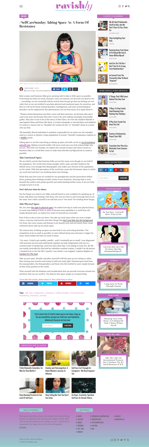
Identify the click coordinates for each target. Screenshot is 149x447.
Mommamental (113, 188)
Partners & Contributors (100, 416)
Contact (118, 416)
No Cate (23, 16)
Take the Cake (113, 334)
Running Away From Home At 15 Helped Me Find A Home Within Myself (118, 53)
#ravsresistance (76, 293)
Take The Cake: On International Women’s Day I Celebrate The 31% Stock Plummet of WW (113, 361)
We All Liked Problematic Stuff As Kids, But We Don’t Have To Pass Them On (118, 26)
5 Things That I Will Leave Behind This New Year (118, 98)
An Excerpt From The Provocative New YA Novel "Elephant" (118, 78)
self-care (28, 293)
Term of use (24, 439)
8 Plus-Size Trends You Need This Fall (117, 123)
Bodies (79, 422)
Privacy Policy (36, 439)
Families (80, 432)
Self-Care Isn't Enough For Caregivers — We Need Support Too (83, 370)
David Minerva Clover (114, 33)
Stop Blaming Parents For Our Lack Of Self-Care (30, 396)
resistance (49, 293)
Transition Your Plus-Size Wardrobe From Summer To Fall (118, 148)
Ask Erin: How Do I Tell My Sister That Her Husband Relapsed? (113, 249)
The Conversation (97, 422)
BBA (93, 429)
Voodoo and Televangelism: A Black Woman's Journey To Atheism (56, 370)
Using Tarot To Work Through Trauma (113, 285)
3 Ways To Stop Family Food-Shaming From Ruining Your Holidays (117, 111)
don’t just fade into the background (78, 220)
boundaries (24, 295)
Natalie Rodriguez (113, 84)
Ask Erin (113, 223)
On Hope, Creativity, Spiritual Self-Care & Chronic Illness (83, 396)
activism (43, 295)
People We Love (96, 419)
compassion (39, 293)
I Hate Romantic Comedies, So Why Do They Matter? (31, 369)
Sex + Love (80, 429)
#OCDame (113, 260)
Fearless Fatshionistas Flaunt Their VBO (117, 135)
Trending (80, 426)
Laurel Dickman (28, 88)
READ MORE (22, 427)
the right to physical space (42, 207)
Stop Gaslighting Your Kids (117, 39)
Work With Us (119, 419)
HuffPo (24, 137)
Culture (80, 419)
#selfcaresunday (62, 293)
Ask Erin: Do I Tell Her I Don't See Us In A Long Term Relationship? (117, 66)
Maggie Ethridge (113, 58)
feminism (34, 295)
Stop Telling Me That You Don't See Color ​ (57, 396)
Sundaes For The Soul (28, 254)
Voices (79, 416)
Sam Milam (111, 44)
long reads (113, 295)
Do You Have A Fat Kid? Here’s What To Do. (113, 213)
